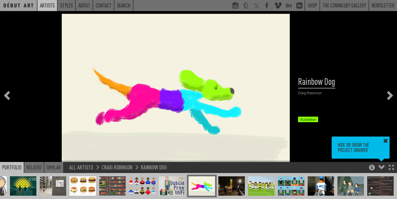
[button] (391, 168)
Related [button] (34, 167)
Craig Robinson (117, 167)
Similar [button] (54, 167)
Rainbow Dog (154, 167)
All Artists (81, 167)
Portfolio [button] (12, 167)
